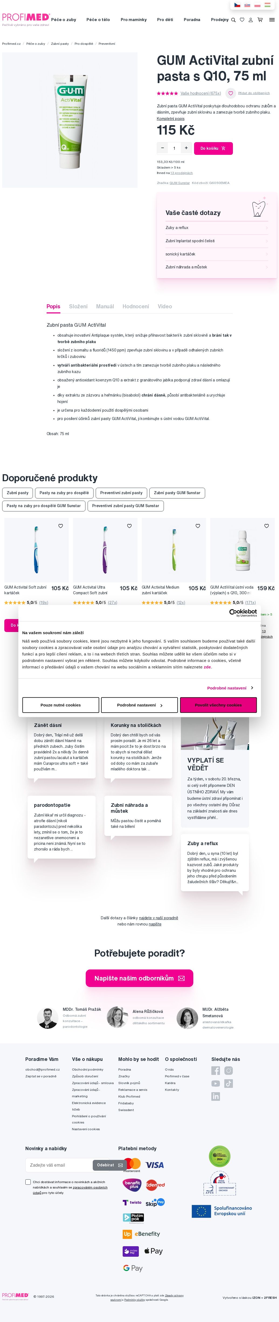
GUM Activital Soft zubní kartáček (25, 590)
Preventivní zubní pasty (121, 493)
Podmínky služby (134, 1300)
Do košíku (214, 148)
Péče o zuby (63, 20)
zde (207, 667)
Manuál (105, 306)
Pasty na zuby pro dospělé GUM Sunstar (44, 506)
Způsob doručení (85, 1076)
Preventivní (107, 43)
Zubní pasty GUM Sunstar (177, 493)
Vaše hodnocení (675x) (201, 93)
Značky (123, 1076)
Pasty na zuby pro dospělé (64, 493)
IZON (256, 1297)
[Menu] (272, 19)
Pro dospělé (84, 43)
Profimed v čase (177, 1076)
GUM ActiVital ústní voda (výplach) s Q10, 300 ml (231, 590)
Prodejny (220, 20)
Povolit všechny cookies (218, 705)
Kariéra (170, 1083)
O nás (169, 1069)
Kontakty (172, 1089)
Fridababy (126, 1103)
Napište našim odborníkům (139, 978)
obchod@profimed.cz (42, 1069)
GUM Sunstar (180, 183)
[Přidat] (186, 147)
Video (165, 306)
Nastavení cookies (86, 1129)
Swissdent (126, 1110)
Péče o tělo (98, 20)
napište (155, 924)
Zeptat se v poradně (40, 1076)
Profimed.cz (11, 43)
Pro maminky (133, 20)
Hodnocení (136, 306)
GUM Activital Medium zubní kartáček (160, 590)
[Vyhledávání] (233, 19)
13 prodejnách (181, 173)
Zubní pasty (60, 43)
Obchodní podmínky (88, 1069)
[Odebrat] (162, 147)
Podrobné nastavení (226, 687)
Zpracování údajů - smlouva (93, 1083)
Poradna (192, 20)
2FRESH (270, 1297)
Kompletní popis (171, 119)
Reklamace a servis (132, 1089)
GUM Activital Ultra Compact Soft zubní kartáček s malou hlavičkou (90, 590)
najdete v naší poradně (158, 918)
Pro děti (165, 20)
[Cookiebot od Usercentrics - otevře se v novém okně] (233, 613)
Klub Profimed (129, 1096)
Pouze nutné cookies (60, 705)
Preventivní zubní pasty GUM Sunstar (125, 506)
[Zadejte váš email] (60, 1165)
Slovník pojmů (129, 1083)
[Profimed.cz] (26, 19)
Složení (78, 306)
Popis (53, 306)
